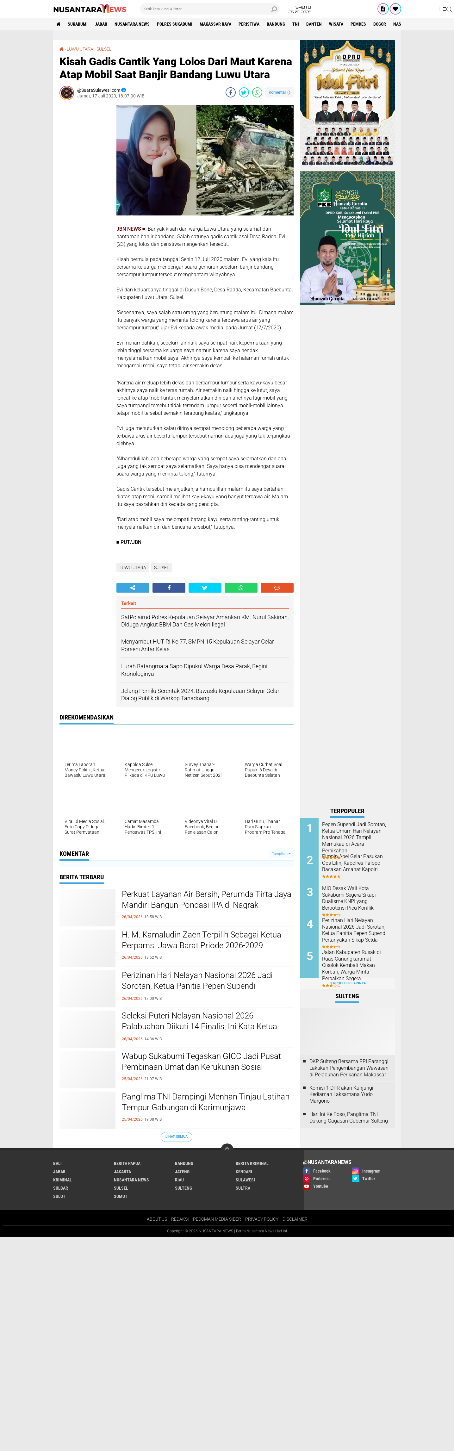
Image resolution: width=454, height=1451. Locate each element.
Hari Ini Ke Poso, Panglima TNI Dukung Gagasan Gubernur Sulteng (348, 1117)
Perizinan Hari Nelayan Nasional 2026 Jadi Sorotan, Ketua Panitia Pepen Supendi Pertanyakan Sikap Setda (197, 985)
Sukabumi (78, 24)
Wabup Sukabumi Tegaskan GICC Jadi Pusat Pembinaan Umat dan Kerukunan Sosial (201, 1061)
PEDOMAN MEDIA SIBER (217, 1219)
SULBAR (60, 1188)
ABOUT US (157, 1219)
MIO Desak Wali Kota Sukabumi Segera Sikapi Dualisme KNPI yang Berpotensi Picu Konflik (349, 898)
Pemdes (358, 24)
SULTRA (243, 1188)
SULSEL (103, 49)
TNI (295, 24)
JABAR (101, 24)
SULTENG (183, 1188)
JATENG (182, 1171)
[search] (209, 9)
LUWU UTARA (80, 49)
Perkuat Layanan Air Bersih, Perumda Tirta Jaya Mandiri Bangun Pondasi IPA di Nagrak (206, 899)
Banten (314, 24)
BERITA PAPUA (127, 1163)
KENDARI (244, 1171)
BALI (57, 1163)
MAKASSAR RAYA (215, 24)
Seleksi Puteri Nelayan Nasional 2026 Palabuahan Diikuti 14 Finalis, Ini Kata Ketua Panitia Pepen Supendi (199, 1026)
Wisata (336, 24)
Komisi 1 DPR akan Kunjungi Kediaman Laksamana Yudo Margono (341, 1094)
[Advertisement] (84, 200)
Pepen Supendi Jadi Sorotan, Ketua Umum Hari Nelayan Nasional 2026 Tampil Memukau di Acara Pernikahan (354, 837)
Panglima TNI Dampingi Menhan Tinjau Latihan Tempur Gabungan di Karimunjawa (205, 1102)
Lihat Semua (176, 1137)
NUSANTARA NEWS (132, 24)
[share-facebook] (231, 92)
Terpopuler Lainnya (347, 983)
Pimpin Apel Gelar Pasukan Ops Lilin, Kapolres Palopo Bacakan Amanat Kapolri (352, 863)
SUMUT (120, 1196)
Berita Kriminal (252, 1163)
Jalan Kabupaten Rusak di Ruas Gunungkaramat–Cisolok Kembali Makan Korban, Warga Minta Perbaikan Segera (351, 965)
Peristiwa (249, 24)
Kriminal (62, 1179)
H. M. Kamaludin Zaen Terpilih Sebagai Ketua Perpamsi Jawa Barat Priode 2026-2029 (201, 940)
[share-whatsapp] (257, 92)
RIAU (179, 1179)
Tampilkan (281, 854)
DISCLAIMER (295, 1219)
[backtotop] (227, 1149)
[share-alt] (132, 588)
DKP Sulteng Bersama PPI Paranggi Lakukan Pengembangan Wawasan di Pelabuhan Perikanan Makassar (349, 1068)
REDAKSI (180, 1219)
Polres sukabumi (174, 24)
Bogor (379, 24)
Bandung (276, 24)
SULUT (59, 1196)
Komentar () (279, 92)
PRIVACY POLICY (261, 1219)
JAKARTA (122, 1171)
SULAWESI (245, 1179)
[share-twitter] (244, 92)
